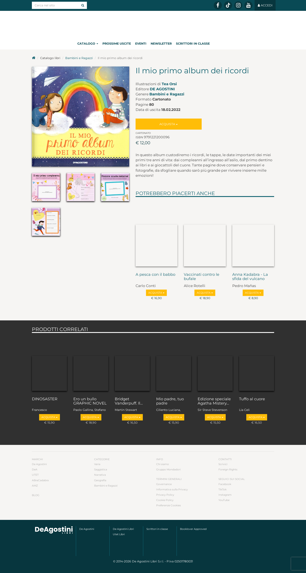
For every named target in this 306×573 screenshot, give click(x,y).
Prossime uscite (116, 43)
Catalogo (87, 43)
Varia (97, 464)
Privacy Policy (165, 494)
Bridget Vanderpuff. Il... (129, 401)
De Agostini (162, 89)
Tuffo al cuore (252, 399)
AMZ (35, 485)
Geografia (100, 480)
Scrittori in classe (193, 43)
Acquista (168, 124)
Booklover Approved (193, 529)
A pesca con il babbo (155, 275)
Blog (35, 495)
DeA (34, 469)
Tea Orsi (169, 84)
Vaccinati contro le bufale (201, 277)
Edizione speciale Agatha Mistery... (214, 401)
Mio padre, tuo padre (170, 401)
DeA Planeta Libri (153, 24)
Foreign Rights (227, 469)
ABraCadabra (40, 480)
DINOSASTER (44, 399)
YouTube (224, 500)
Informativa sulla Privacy (172, 489)
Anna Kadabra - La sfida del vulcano (250, 277)
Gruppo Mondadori (168, 469)
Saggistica (100, 469)
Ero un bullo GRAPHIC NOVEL (90, 401)
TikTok (222, 489)
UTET (35, 474)
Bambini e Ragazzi (79, 58)
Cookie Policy (165, 500)
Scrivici (222, 464)
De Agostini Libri (123, 529)
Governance (164, 484)
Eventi (140, 43)
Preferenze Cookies (168, 505)
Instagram (225, 494)
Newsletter (161, 43)
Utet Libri (119, 534)
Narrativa (100, 474)
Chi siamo (162, 464)
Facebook (224, 484)
